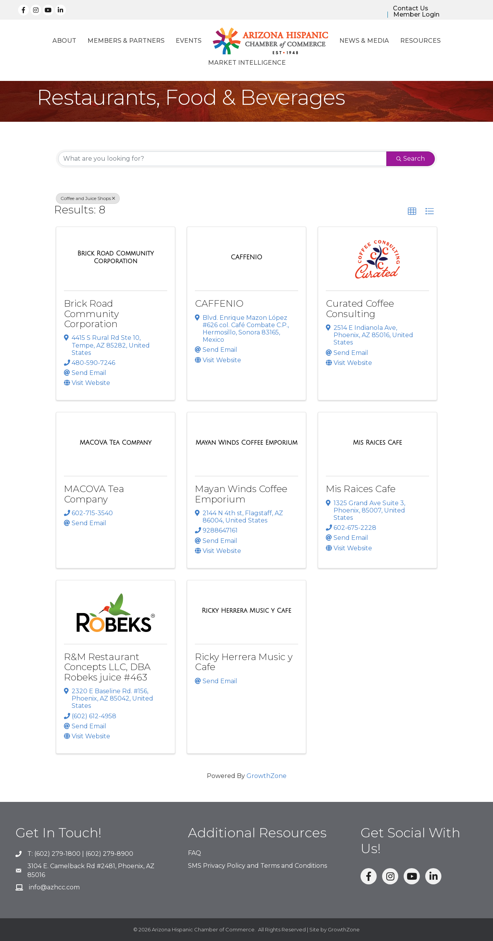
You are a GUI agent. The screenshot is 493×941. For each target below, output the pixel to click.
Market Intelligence (247, 62)
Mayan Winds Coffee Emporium (241, 493)
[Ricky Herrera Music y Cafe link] (246, 611)
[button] (412, 211)
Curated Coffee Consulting (360, 308)
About (64, 40)
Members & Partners (125, 40)
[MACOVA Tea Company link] (116, 443)
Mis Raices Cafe (361, 488)
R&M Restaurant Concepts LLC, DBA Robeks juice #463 (107, 667)
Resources (420, 40)
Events (188, 40)
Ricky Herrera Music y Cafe (244, 661)
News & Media (364, 40)
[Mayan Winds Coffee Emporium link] (247, 443)
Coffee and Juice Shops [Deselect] (87, 198)
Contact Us (410, 8)
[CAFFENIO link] (246, 257)
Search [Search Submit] (410, 158)
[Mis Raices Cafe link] (377, 443)
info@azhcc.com (54, 887)
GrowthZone (266, 776)
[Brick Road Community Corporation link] (115, 257)
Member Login (416, 15)
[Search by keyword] (222, 158)
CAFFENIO (219, 303)
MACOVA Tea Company (94, 493)
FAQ (194, 853)
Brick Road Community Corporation (91, 313)
